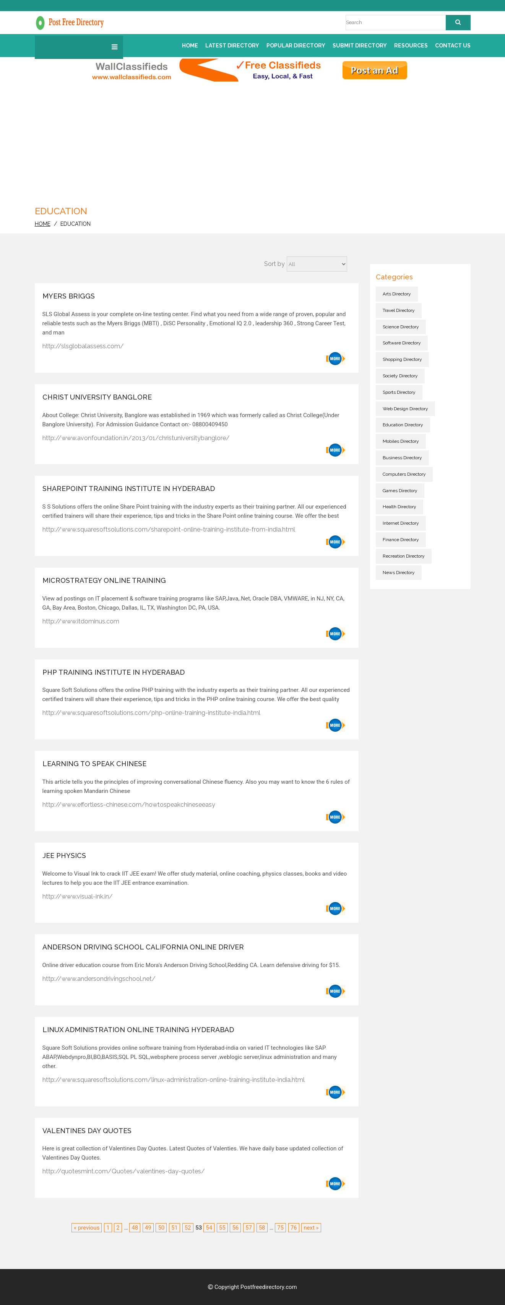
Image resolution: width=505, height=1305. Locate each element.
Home (190, 45)
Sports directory (399, 392)
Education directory (403, 424)
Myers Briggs (68, 296)
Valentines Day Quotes (87, 1131)
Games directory (400, 490)
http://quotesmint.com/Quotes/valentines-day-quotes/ (123, 1171)
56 (235, 1227)
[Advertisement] (253, 146)
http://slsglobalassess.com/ (83, 346)
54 (209, 1227)
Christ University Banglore (97, 397)
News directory (399, 572)
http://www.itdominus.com (80, 621)
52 (188, 1227)
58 (262, 1227)
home (42, 224)
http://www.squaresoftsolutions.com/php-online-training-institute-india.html (151, 712)
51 (174, 1227)
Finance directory (401, 539)
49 (148, 1227)
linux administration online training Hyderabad (138, 1030)
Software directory (402, 343)
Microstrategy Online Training (104, 580)
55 (222, 1227)
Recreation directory (404, 556)
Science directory (401, 327)
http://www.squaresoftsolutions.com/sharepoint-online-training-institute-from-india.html (168, 529)
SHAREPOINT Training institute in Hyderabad (128, 488)
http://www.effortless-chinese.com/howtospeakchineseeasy (128, 804)
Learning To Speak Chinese (94, 764)
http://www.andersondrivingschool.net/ (99, 978)
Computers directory (404, 474)
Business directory (402, 457)
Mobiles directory (401, 441)
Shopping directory (402, 359)
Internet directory (401, 523)
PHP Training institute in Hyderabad (113, 672)
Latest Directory (232, 45)
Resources (411, 45)
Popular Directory (295, 45)
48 (135, 1227)
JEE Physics (64, 856)
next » (311, 1227)
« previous (86, 1227)
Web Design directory (405, 408)
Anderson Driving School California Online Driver (143, 947)
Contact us (453, 45)
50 (161, 1227)
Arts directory (397, 294)
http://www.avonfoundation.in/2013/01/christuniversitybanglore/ (136, 438)
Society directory (400, 375)
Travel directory (399, 310)
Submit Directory (360, 45)
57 (248, 1227)
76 (294, 1227)
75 (280, 1227)
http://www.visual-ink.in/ (77, 896)
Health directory (399, 506)
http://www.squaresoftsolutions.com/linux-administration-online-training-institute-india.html (173, 1079)
